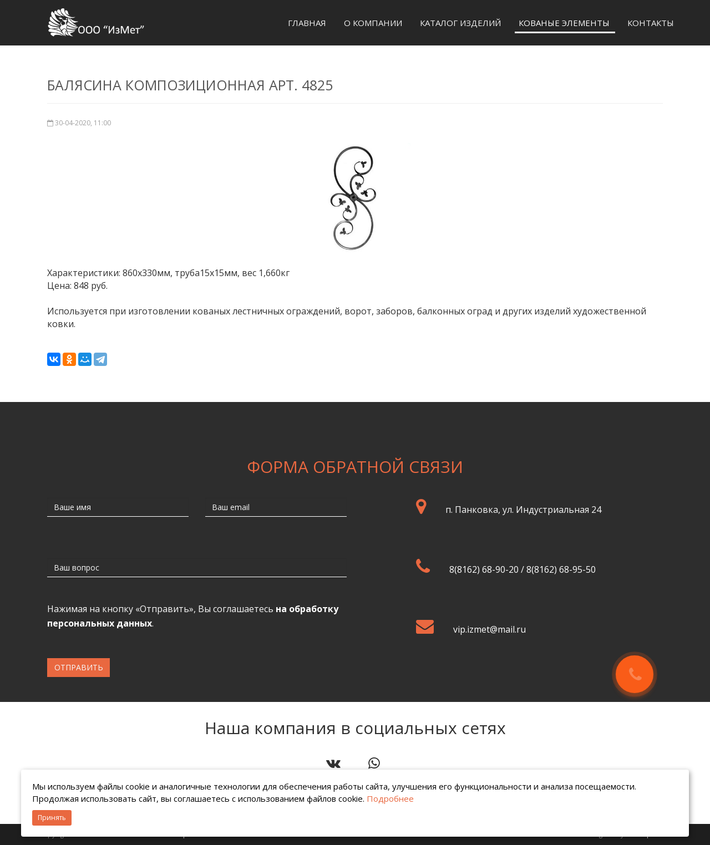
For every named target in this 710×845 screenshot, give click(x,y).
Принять (52, 817)
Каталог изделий (460, 22)
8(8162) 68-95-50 (561, 569)
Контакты (650, 22)
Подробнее (390, 798)
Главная (307, 22)
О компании (373, 22)
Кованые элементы (564, 22)
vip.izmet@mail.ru (489, 629)
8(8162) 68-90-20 (484, 569)
